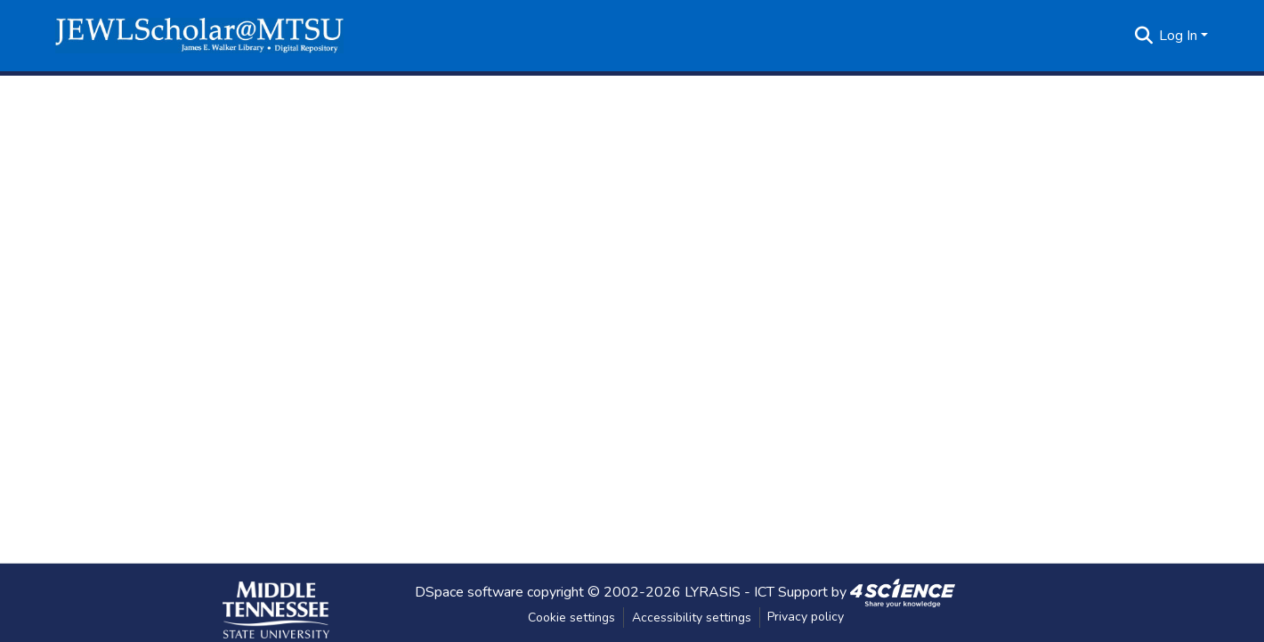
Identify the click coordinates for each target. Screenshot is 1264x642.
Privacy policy (805, 616)
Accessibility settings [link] (691, 617)
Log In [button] (1180, 35)
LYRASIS (713, 591)
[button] (199, 35)
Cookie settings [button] (571, 617)
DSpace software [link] (469, 591)
